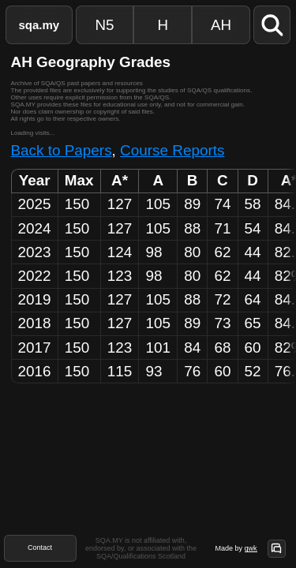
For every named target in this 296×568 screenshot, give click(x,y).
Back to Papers (61, 150)
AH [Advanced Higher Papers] (221, 25)
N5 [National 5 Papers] (105, 25)
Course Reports (172, 150)
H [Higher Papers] (162, 25)
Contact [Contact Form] (40, 547)
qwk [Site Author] (250, 548)
